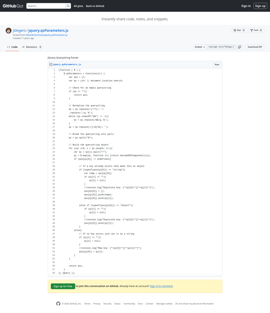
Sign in (246, 6)
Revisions (32, 47)
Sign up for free (63, 286)
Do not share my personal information (194, 303)
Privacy (97, 303)
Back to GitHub (95, 6)
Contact (149, 303)
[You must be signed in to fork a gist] (256, 30)
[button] (239, 47)
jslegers (19, 30)
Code (12, 47)
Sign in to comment (161, 286)
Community (129, 303)
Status (117, 303)
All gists (78, 6)
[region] (135, 171)
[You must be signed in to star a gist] (239, 30)
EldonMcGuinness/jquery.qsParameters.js (47, 34)
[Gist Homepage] (13, 6)
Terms (87, 303)
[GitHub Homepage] (58, 303)
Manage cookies (164, 303)
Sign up (260, 6)
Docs (140, 303)
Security (107, 303)
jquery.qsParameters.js (48, 30)
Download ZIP (255, 46)
